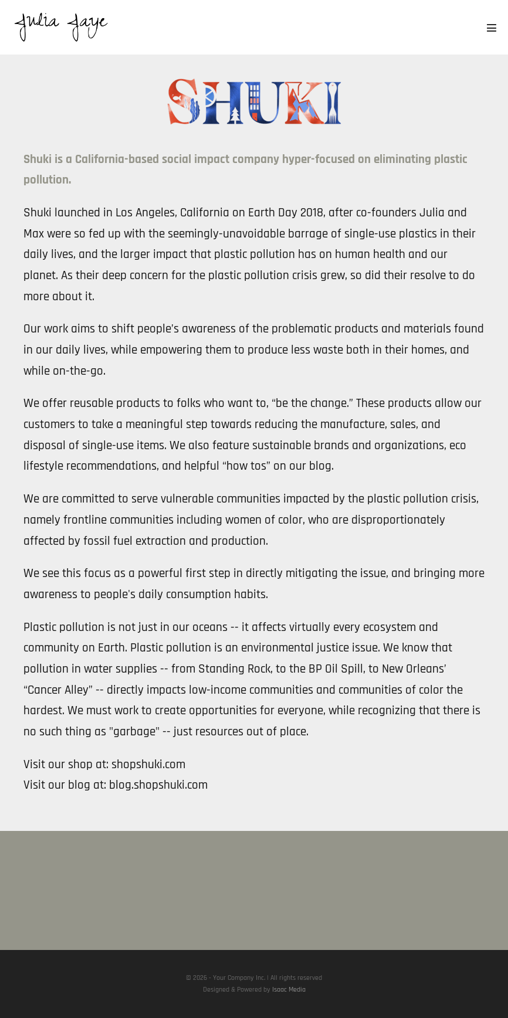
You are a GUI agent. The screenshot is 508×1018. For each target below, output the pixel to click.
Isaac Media (289, 989)
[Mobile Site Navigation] (491, 27)
